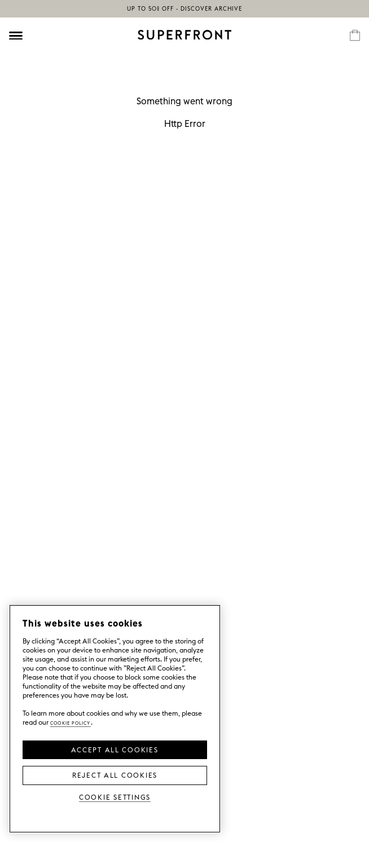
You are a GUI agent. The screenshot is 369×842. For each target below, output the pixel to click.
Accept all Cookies (114, 749)
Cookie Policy (70, 722)
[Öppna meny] (16, 35)
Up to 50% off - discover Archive (184, 8)
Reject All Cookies (114, 774)
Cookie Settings (115, 796)
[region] (115, 719)
